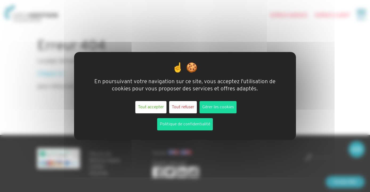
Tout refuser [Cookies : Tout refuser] (183, 107)
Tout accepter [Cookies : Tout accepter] (151, 107)
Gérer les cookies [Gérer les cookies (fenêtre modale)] (218, 107)
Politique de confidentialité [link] (185, 124)
